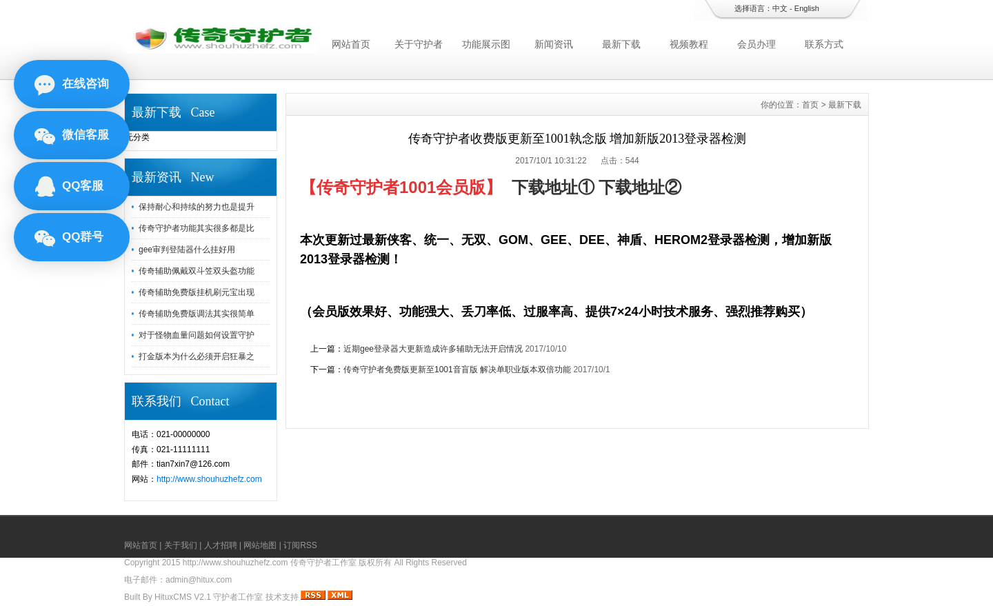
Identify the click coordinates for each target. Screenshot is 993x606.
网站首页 (351, 44)
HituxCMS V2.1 (182, 597)
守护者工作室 (238, 597)
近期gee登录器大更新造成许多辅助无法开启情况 (433, 349)
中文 (780, 8)
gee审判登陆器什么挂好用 (187, 249)
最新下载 (621, 44)
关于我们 (180, 545)
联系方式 (824, 44)
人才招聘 (220, 545)
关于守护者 (418, 44)
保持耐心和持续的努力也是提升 (196, 207)
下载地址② (640, 187)
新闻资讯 (553, 44)
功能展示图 (486, 44)
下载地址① (553, 187)
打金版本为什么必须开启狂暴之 (196, 356)
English (806, 8)
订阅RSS (300, 545)
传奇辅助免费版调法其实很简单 (196, 314)
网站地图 (260, 545)
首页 (810, 105)
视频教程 (689, 44)
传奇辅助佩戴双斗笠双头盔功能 (196, 271)
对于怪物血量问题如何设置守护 (196, 335)
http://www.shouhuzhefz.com (209, 479)
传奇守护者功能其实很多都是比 (196, 228)
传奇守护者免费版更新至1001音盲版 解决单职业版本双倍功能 (457, 369)
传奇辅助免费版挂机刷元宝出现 (196, 292)
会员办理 (756, 44)
